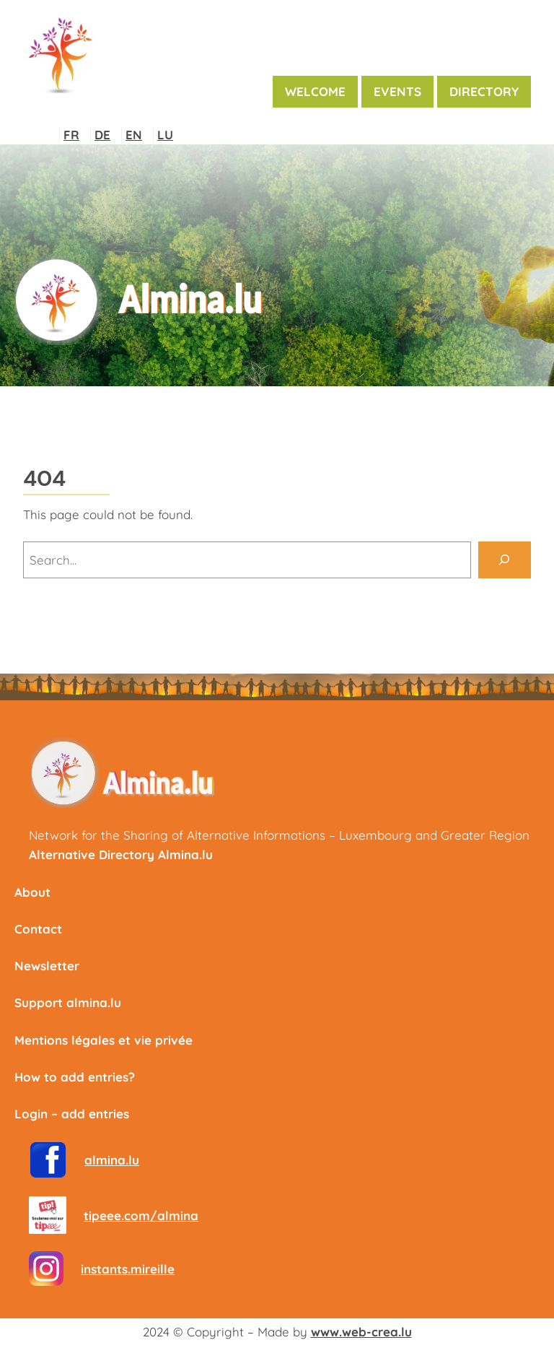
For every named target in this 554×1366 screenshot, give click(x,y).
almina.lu (111, 1159)
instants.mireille (128, 1268)
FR (71, 134)
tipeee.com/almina (141, 1215)
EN (134, 134)
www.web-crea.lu (361, 1331)
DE (102, 134)
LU (165, 134)
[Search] (504, 559)
